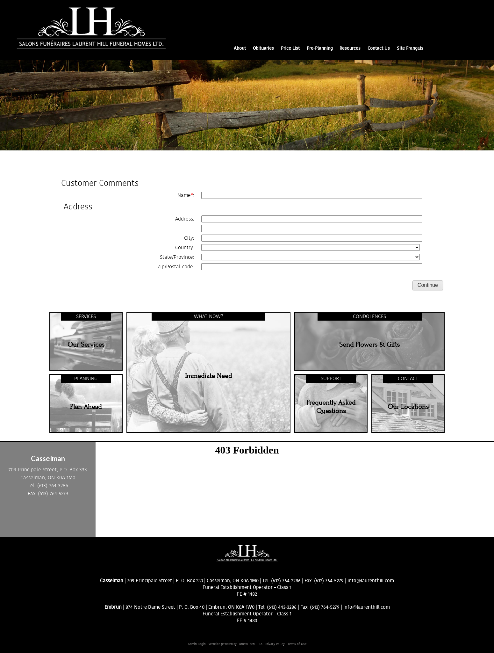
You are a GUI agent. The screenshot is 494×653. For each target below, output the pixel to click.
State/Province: (177, 257)
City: (189, 238)
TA (260, 644)
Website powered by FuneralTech (232, 644)
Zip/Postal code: (176, 266)
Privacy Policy (275, 644)
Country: (184, 247)
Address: (184, 218)
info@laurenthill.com (370, 580)
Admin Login (197, 644)
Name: (185, 195)
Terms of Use (297, 644)
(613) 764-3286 (286, 580)
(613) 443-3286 (282, 607)
